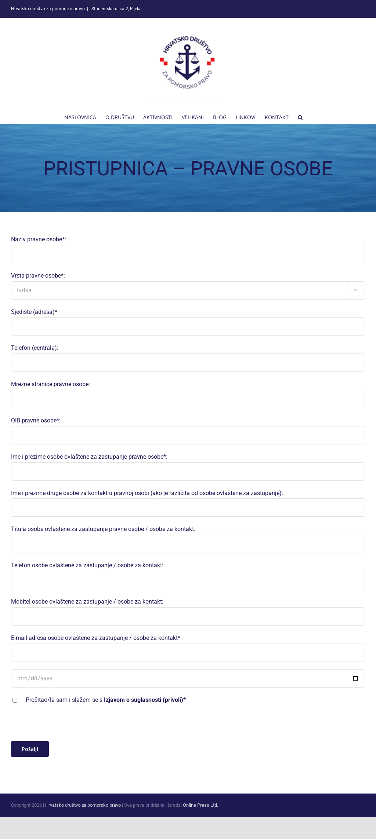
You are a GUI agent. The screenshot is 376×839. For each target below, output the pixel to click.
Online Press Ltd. (200, 805)
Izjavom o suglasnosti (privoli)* (145, 699)
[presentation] (67, 726)
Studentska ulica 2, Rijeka (116, 8)
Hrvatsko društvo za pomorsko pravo (83, 805)
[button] (300, 116)
